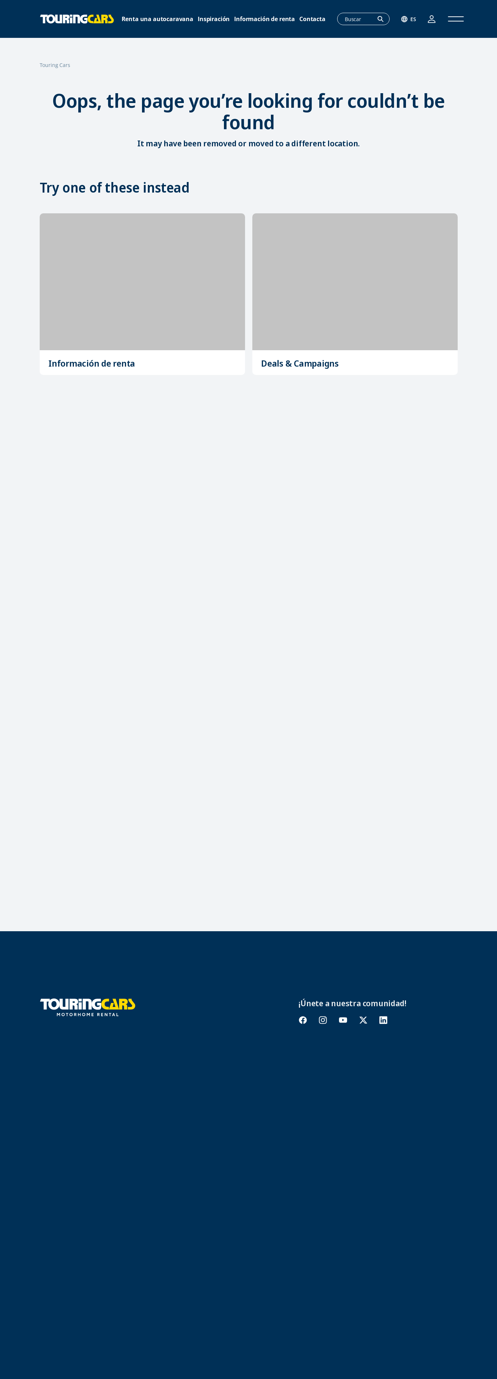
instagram (323, 1020)
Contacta (312, 19)
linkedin (383, 1020)
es (413, 19)
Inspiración (214, 19)
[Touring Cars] (88, 1006)
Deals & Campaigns (300, 363)
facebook (303, 1020)
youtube (343, 1020)
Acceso (431, 19)
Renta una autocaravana (157, 19)
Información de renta (264, 19)
